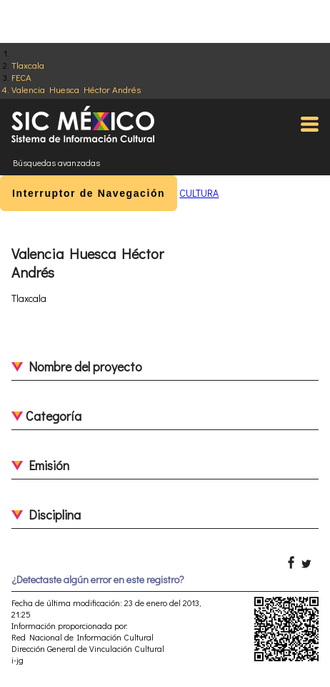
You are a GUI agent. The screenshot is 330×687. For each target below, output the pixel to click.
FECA (21, 77)
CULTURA (199, 193)
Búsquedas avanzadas (56, 162)
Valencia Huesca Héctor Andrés (76, 89)
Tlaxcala (27, 65)
